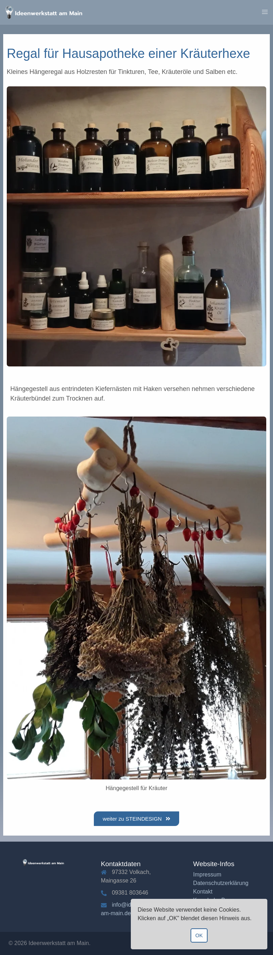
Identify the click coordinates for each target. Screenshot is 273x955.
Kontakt (202, 892)
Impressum (207, 874)
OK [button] (199, 935)
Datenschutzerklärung (220, 883)
